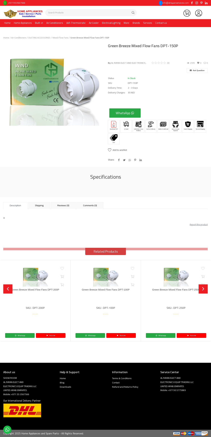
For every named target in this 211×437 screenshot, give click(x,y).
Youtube (50, 335)
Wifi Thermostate (76, 22)
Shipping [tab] (39, 205)
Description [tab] (15, 205)
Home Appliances (23, 22)
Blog (62, 382)
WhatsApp (125, 113)
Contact (116, 382)
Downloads (65, 387)
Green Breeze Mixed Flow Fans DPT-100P (106, 289)
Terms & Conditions (122, 378)
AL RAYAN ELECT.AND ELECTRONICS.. (128, 63)
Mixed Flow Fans (60, 37)
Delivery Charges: (116, 92)
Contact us (161, 22)
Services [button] (147, 22)
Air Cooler (94, 22)
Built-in (39, 22)
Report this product (199, 225)
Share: (111, 160)
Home (7, 22)
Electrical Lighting (111, 22)
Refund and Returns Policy (125, 387)
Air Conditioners (54, 22)
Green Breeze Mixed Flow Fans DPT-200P (35, 289)
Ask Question (197, 70)
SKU (110, 83)
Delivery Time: (115, 88)
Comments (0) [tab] (90, 205)
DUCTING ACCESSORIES (39, 37)
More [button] (126, 22)
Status (111, 78)
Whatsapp (20, 335)
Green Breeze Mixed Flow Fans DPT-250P (176, 289)
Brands (136, 22)
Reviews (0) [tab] (63, 205)
